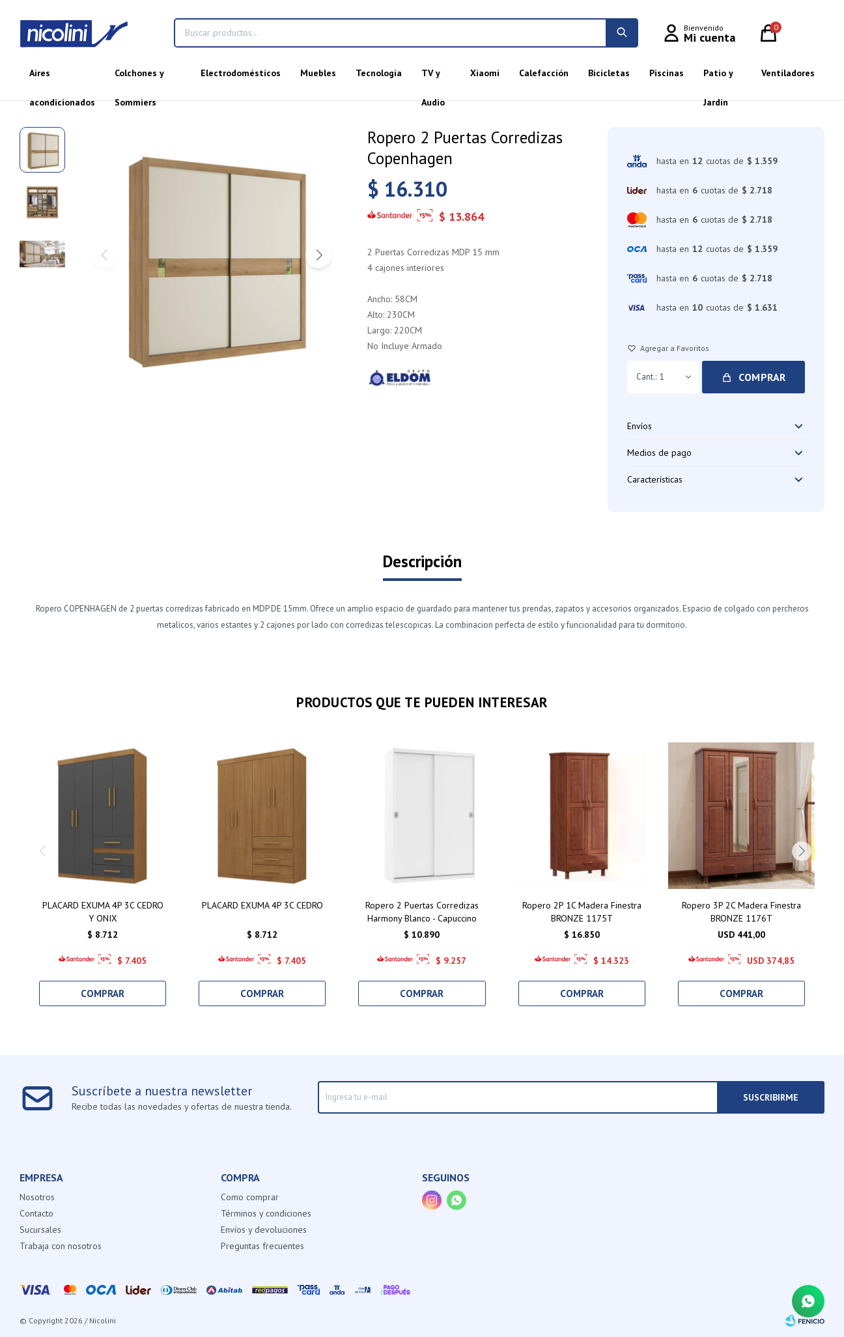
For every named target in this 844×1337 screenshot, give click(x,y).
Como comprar (250, 1197)
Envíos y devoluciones (264, 1229)
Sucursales (40, 1229)
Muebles (318, 73)
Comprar (762, 377)
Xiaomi (484, 73)
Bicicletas (609, 73)
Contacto (36, 1213)
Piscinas (666, 73)
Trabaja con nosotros (61, 1246)
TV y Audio (433, 77)
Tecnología (379, 73)
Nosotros (37, 1197)
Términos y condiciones (266, 1213)
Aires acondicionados (62, 77)
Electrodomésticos (241, 73)
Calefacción (544, 73)
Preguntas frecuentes (262, 1246)
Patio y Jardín (718, 77)
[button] (318, 255)
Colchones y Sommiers (139, 77)
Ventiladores (788, 73)
